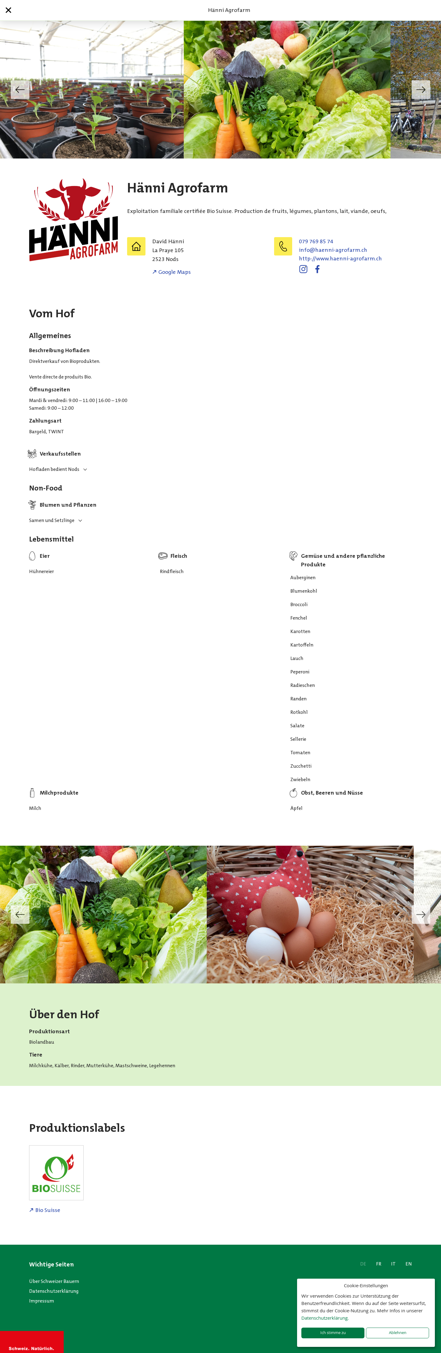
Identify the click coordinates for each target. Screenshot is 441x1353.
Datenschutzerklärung (54, 1291)
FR (378, 1264)
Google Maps (174, 272)
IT (393, 1264)
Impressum (41, 1301)
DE (363, 1264)
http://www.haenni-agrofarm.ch (340, 258)
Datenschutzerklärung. (325, 1318)
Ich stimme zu (333, 1332)
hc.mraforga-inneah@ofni (333, 250)
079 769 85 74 (316, 241)
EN (408, 1264)
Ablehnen (397, 1332)
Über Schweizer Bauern (54, 1281)
